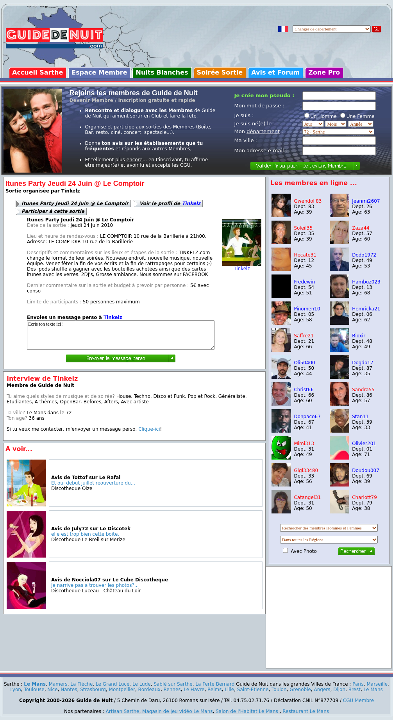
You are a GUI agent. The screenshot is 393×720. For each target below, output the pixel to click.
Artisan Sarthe (122, 711)
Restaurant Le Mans (305, 711)
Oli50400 (304, 362)
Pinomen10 (307, 309)
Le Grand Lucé (112, 684)
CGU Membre (358, 700)
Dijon (339, 689)
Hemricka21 (366, 309)
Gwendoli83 (308, 201)
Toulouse (34, 689)
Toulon (279, 689)
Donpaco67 (307, 416)
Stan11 (360, 416)
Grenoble (300, 689)
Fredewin (304, 282)
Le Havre (194, 689)
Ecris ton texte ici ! (120, 335)
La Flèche (81, 684)
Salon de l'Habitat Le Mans (247, 711)
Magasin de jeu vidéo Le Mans (177, 711)
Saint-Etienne (253, 689)
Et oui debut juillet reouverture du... (93, 483)
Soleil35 (303, 228)
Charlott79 (364, 497)
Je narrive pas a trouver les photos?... (95, 585)
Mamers (58, 684)
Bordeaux (149, 689)
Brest (354, 689)
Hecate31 (305, 255)
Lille (229, 689)
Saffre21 (304, 336)
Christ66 (303, 389)
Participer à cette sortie (52, 211)
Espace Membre (99, 72)
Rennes (172, 689)
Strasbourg (93, 689)
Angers (322, 689)
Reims (214, 689)
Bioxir (358, 336)
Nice (52, 689)
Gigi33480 (306, 470)
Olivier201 (364, 443)
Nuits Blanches (162, 72)
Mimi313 (304, 443)
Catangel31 (307, 497)
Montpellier (122, 689)
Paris (358, 684)
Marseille (377, 684)
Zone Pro (324, 72)
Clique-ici (149, 429)
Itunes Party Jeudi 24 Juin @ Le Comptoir (75, 203)
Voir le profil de (169, 203)
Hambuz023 (366, 282)
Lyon (15, 689)
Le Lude (141, 684)
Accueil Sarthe (37, 72)
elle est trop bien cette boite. (85, 534)
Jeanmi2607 (366, 201)
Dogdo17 (362, 362)
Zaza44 (361, 228)
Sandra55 (363, 389)
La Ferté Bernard (214, 684)
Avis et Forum (275, 72)
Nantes (69, 689)
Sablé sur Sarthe (173, 684)
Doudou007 (365, 470)
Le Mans (35, 684)
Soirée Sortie (220, 72)
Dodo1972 (364, 255)
